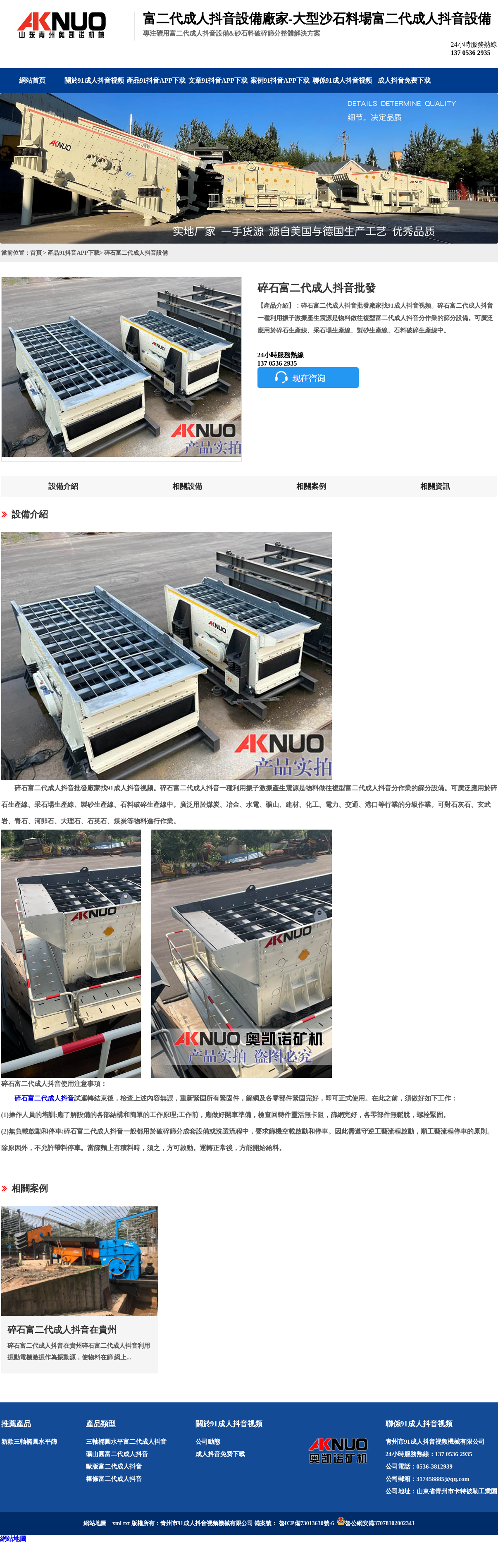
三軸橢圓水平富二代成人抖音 (126, 1441)
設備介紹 (63, 486)
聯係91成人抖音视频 (342, 80)
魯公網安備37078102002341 (380, 1523)
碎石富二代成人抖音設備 (136, 253)
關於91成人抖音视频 (94, 80)
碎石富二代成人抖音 (44, 1098)
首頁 (36, 253)
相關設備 (187, 486)
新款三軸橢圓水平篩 (29, 1441)
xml (117, 1523)
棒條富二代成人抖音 (114, 1479)
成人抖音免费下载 (404, 80)
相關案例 (311, 486)
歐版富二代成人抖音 (114, 1466)
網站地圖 (13, 1538)
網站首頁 (32, 80)
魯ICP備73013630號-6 (306, 1523)
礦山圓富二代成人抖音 (117, 1454)
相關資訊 (435, 486)
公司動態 (207, 1441)
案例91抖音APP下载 (280, 80)
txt (126, 1523)
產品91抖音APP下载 (156, 80)
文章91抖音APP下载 (218, 80)
